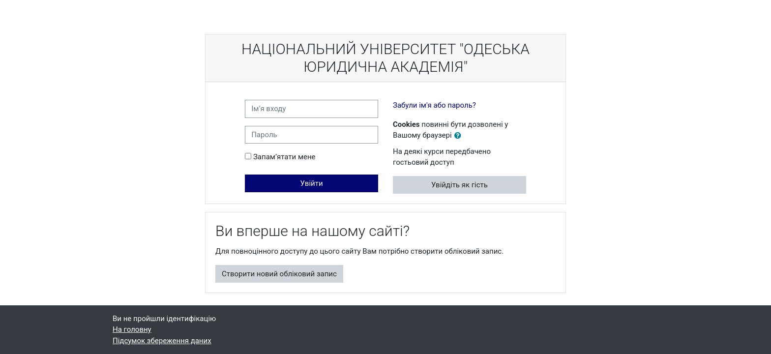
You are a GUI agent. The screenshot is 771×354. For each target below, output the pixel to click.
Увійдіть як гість (459, 184)
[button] (459, 136)
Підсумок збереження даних (162, 340)
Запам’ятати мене (284, 156)
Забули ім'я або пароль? (434, 105)
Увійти (311, 183)
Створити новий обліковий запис (279, 273)
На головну (132, 329)
